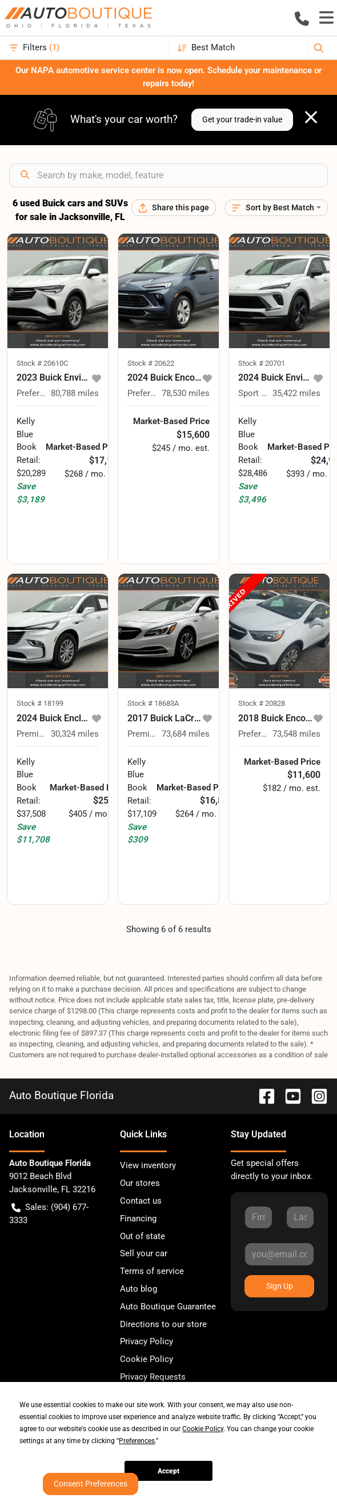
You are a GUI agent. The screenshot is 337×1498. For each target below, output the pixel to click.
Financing (138, 1218)
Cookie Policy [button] (202, 1429)
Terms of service (152, 1271)
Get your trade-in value (242, 119)
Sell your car (143, 1253)
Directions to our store (163, 1324)
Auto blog (138, 1289)
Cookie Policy (146, 1359)
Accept (168, 1471)
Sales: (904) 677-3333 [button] (49, 1213)
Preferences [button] (137, 1441)
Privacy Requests (153, 1377)
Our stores (140, 1183)
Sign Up (279, 1286)
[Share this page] (173, 207)
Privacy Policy (146, 1341)
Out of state (142, 1236)
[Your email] (279, 1254)
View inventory (148, 1165)
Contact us (141, 1201)
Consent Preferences (90, 1483)
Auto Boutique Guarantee (168, 1306)
